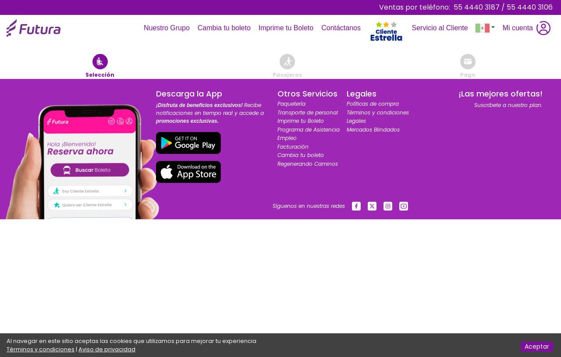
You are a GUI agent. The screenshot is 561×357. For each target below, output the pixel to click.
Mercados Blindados (373, 129)
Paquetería (291, 103)
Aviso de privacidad (106, 349)
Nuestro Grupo (168, 28)
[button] (485, 28)
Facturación (293, 146)
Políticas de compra (373, 103)
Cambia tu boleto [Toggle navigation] (226, 28)
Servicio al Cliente (441, 28)
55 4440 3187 (477, 7)
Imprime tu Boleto (300, 121)
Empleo (287, 138)
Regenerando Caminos (307, 164)
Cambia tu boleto (300, 155)
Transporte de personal (307, 112)
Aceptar (537, 346)
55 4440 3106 (530, 7)
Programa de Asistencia (308, 129)
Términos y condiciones (378, 112)
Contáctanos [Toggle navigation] (342, 28)
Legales (356, 121)
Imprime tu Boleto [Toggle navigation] (288, 28)
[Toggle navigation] (386, 11)
